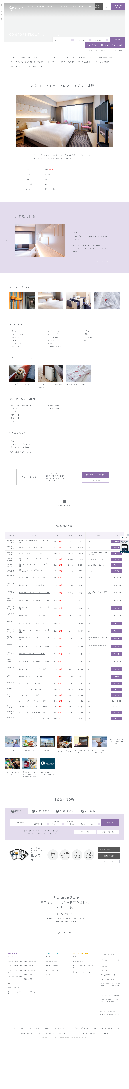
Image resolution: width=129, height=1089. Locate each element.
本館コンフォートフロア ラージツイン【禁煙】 (34, 593)
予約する (116, 542)
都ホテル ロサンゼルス (15, 1035)
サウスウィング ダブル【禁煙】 (29, 695)
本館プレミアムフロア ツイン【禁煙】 (31, 553)
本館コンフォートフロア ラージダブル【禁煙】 (34, 600)
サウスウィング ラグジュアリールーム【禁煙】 (34, 718)
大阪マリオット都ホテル (15, 1024)
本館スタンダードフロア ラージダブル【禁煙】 (34, 661)
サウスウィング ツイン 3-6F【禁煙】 (31, 689)
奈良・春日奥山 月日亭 (107, 1026)
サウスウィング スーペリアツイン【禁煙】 (33, 701)
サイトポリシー (47, 1075)
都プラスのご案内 (108, 861)
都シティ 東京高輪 (51, 1009)
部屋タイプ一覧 (108, 832)
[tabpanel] (64, 121)
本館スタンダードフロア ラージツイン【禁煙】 (34, 646)
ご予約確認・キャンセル (31, 831)
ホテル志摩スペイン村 (107, 1013)
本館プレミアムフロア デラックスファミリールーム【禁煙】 (34, 571)
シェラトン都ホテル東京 (15, 1009)
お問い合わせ (68, 1080)
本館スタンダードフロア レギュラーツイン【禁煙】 (34, 638)
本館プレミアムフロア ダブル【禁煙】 (31, 547)
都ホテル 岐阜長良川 (30, 1009)
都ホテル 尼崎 (28, 1022)
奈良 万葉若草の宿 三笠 (107, 1022)
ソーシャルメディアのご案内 (52, 1080)
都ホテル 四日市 (28, 1013)
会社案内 (92, 1080)
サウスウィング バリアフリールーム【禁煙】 (33, 707)
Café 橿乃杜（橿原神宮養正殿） (110, 1062)
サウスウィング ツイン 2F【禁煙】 (30, 683)
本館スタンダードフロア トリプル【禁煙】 (33, 669)
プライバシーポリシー (62, 1075)
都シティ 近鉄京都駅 (52, 1013)
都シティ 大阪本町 (51, 1022)
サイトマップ (13, 1075)
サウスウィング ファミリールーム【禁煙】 (33, 712)
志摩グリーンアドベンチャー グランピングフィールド (109, 1048)
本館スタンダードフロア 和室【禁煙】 (31, 677)
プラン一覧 (85, 832)
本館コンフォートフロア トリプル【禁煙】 (33, 615)
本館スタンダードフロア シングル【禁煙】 (33, 623)
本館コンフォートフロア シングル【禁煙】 (33, 577)
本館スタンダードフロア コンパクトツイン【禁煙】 (34, 631)
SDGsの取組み (103, 1080)
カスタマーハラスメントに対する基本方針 (106, 1075)
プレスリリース (26, 1075)
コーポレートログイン (52, 831)
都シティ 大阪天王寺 (52, 1017)
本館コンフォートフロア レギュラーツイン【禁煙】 (34, 608)
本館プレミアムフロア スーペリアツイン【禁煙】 (33, 565)
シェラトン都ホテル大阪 (15, 1013)
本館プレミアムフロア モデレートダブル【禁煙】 (33, 541)
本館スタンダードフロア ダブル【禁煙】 (32, 654)
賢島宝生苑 (103, 1018)
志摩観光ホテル (78, 1009)
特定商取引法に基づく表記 (80, 1075)
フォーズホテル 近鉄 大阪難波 (109, 1042)
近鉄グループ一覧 (81, 1080)
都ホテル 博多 (28, 1026)
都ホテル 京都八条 (29, 1017)
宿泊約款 (36, 1075)
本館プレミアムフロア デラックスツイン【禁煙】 (33, 559)
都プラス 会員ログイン (108, 849)
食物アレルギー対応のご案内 (30, 1080)
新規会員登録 (109, 856)
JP (90, 6)
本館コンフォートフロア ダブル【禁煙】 (32, 585)
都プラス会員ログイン (99, 6)
